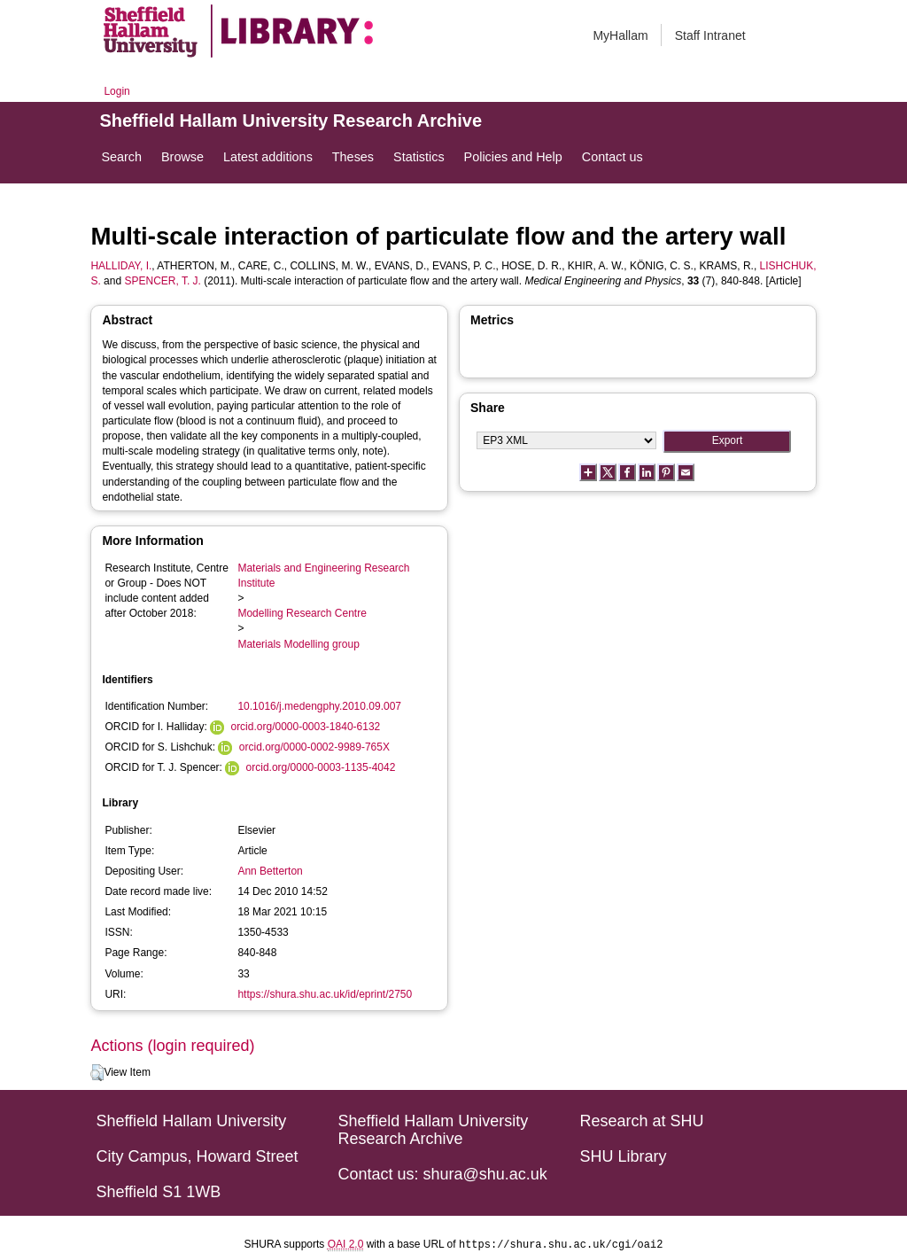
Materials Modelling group (298, 644)
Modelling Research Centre (301, 613)
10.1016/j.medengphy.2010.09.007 (319, 706)
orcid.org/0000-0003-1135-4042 (321, 767)
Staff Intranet (710, 35)
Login (116, 91)
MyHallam (620, 35)
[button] (97, 1073)
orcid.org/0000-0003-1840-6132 (305, 726)
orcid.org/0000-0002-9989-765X (314, 747)
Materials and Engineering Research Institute (323, 575)
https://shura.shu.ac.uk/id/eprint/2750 (324, 994)
